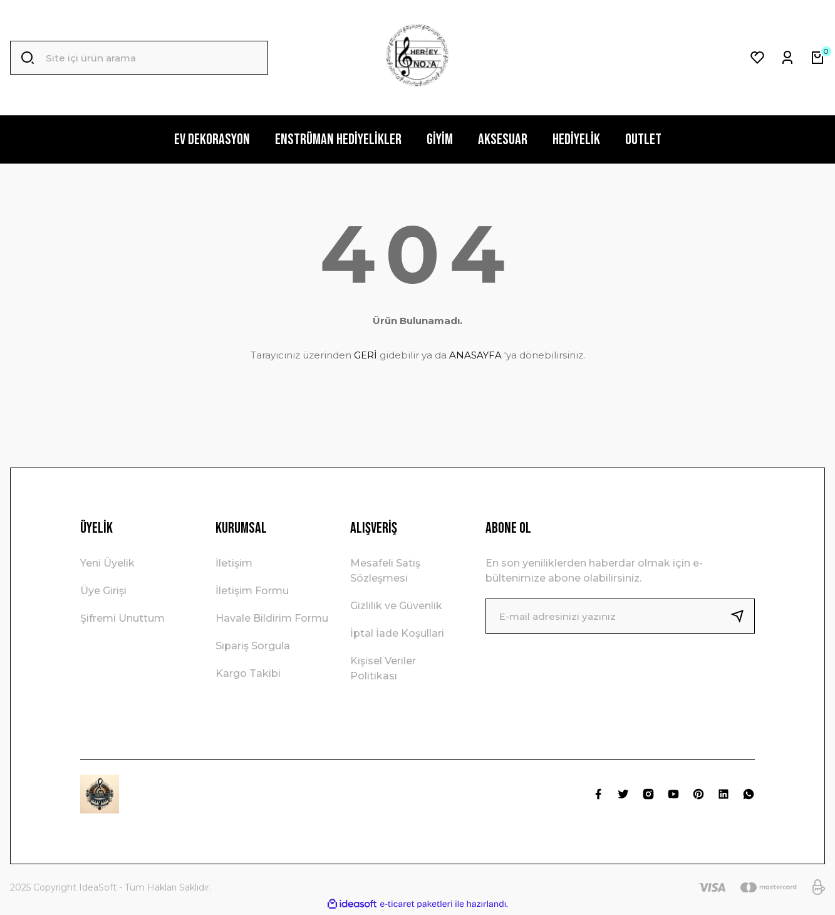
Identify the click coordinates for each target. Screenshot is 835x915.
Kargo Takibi (248, 673)
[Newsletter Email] (620, 616)
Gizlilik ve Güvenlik (396, 606)
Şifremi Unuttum (122, 618)
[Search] (139, 57)
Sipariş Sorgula (252, 646)
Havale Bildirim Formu (271, 618)
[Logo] (417, 58)
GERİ (365, 355)
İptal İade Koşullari (397, 633)
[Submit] (742, 616)
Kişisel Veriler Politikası (383, 668)
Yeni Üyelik (107, 563)
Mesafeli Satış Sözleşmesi (385, 570)
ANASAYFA (475, 355)
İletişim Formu (252, 591)
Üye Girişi (103, 591)
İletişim (233, 563)
